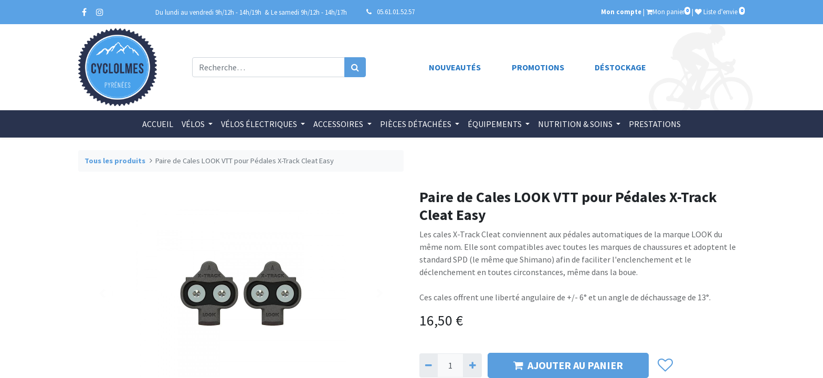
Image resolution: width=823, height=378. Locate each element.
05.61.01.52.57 (396, 11)
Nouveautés (455, 67)
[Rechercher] (355, 67)
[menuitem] (157, 123)
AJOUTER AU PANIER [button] (568, 365)
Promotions (538, 67)
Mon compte (621, 11)
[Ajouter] (472, 365)
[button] (664, 365)
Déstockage (620, 67)
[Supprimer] (428, 365)
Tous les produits (115, 160)
